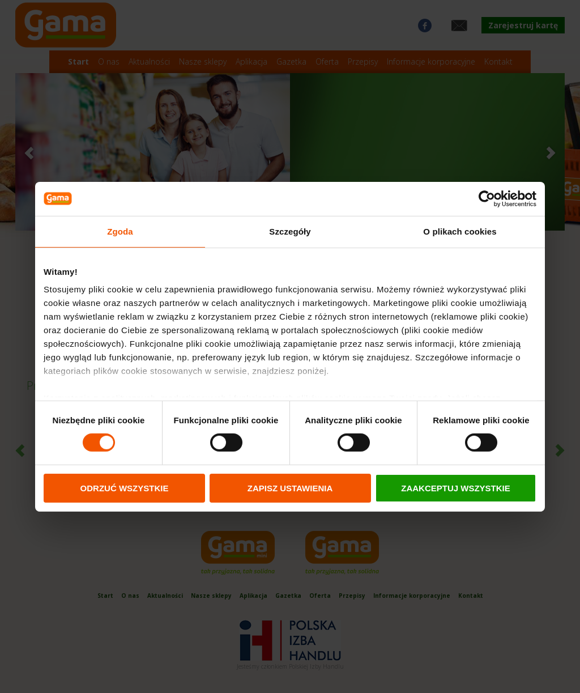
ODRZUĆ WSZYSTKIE (124, 488)
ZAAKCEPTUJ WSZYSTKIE (455, 488)
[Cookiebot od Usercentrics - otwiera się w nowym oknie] (486, 198)
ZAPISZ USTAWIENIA (290, 488)
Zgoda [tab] (120, 231)
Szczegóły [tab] (289, 231)
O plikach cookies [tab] (459, 231)
